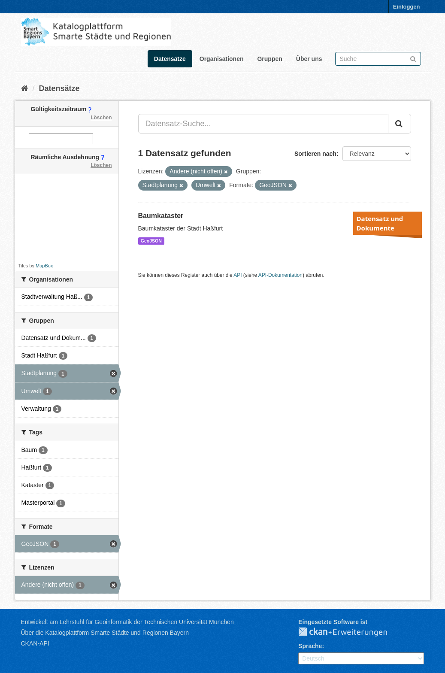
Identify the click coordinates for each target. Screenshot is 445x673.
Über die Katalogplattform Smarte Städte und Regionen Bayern (105, 632)
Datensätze (170, 58)
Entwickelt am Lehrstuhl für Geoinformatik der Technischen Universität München (127, 621)
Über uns (309, 58)
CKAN (349, 632)
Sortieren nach (315, 153)
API (237, 275)
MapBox (44, 265)
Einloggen (406, 6)
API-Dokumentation (280, 275)
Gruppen (269, 58)
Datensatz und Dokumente (380, 223)
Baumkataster (161, 215)
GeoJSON (151, 240)
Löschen (101, 118)
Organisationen (222, 58)
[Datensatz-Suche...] (263, 123)
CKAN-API (35, 643)
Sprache (310, 646)
